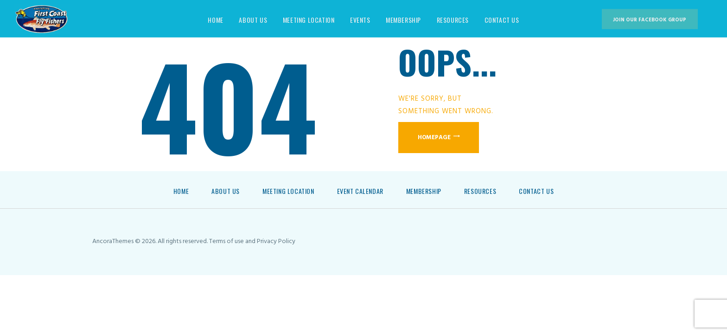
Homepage (434, 137)
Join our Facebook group (649, 20)
